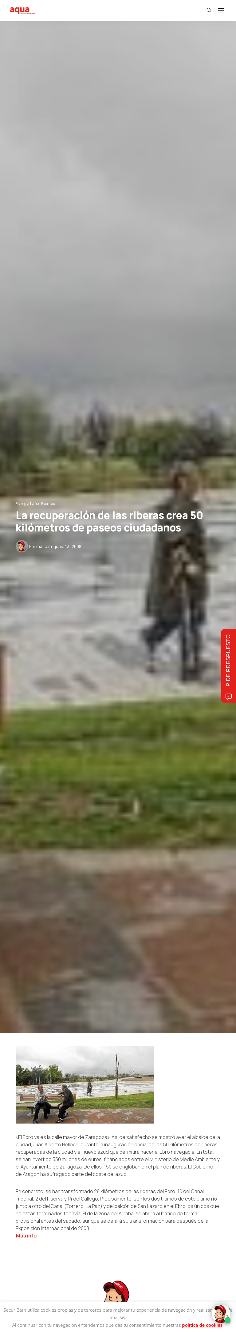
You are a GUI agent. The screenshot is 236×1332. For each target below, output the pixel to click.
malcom (44, 546)
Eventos (48, 503)
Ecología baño (27, 503)
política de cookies (202, 1325)
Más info (26, 1235)
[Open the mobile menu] (221, 11)
